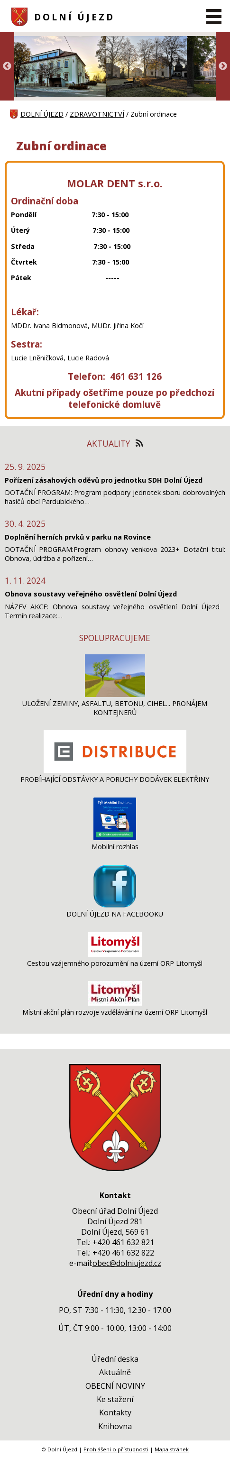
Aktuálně (115, 1372)
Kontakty (115, 1412)
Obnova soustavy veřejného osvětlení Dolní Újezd (91, 593)
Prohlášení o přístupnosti (115, 1449)
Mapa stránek (172, 1449)
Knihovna (115, 1426)
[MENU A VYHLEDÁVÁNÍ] (214, 16)
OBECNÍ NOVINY (115, 1386)
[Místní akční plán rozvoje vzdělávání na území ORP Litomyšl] (115, 1003)
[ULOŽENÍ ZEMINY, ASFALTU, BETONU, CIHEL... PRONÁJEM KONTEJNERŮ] (115, 694)
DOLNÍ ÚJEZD (74, 16)
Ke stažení (115, 1399)
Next (223, 66)
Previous (7, 66)
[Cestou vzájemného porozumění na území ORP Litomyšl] (115, 954)
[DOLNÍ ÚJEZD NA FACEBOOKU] (114, 904)
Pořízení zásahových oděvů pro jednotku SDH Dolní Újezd (103, 480)
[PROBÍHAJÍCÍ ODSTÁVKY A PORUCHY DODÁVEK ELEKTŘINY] (115, 770)
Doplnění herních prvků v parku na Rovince (78, 536)
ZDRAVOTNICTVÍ (97, 114)
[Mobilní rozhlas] (114, 837)
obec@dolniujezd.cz (126, 1263)
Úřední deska (115, 1359)
